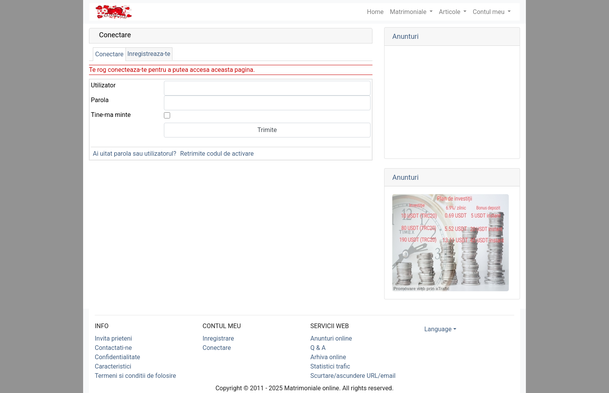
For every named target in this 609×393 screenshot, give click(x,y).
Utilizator (103, 85)
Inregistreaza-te (149, 53)
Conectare (109, 54)
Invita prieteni (113, 338)
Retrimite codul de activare (217, 153)
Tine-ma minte (110, 114)
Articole (450, 12)
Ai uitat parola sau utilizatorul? (134, 153)
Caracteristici (113, 366)
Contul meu (489, 12)
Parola (100, 100)
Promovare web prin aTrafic (421, 288)
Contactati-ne (113, 347)
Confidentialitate (117, 357)
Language (438, 329)
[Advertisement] (452, 102)
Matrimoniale (409, 12)
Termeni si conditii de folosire (135, 375)
